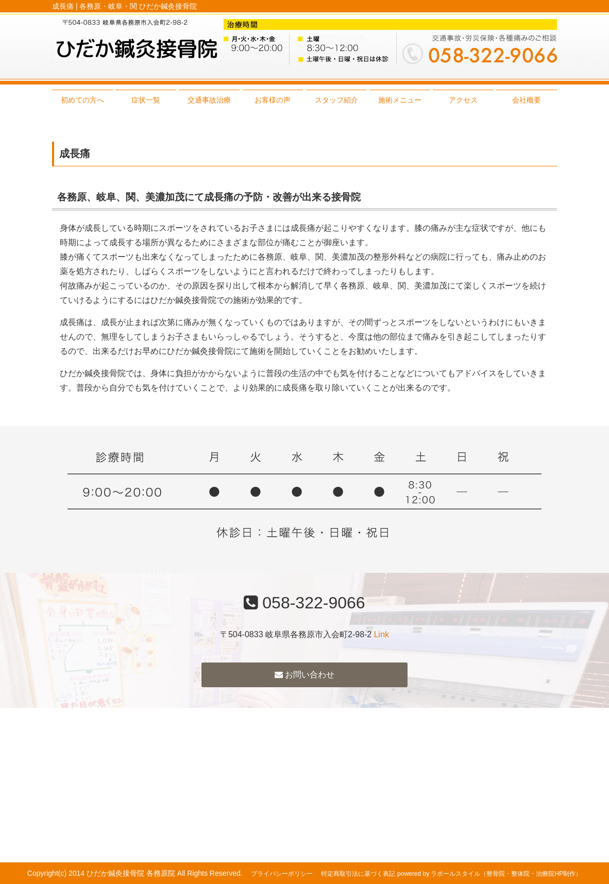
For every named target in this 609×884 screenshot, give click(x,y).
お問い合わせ (304, 674)
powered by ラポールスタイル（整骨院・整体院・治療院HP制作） (489, 873)
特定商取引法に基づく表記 (358, 873)
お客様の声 (273, 100)
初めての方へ (82, 100)
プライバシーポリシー (282, 873)
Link (381, 634)
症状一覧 (145, 100)
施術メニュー (399, 100)
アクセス (463, 100)
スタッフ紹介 (336, 100)
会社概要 (526, 100)
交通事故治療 (209, 100)
